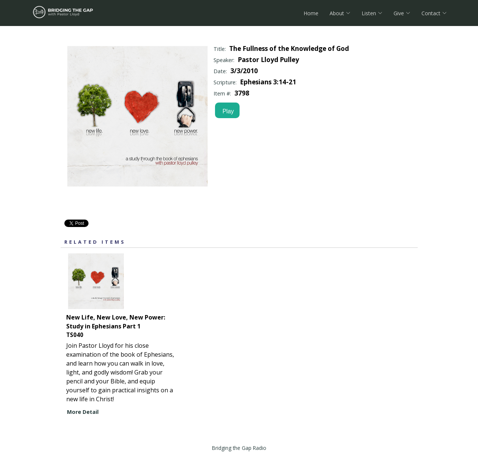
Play (226, 111)
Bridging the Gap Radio (239, 447)
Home (311, 13)
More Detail (83, 411)
